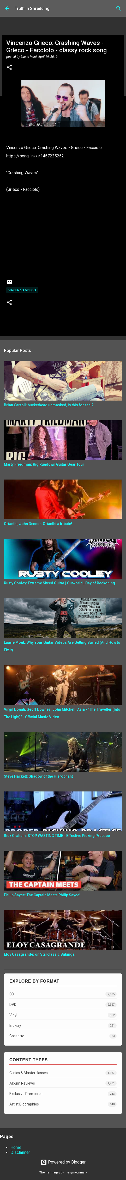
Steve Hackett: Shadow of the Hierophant (38, 776)
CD (63, 994)
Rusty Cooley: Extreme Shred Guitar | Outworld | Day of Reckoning (59, 583)
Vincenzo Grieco (22, 290)
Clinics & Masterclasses (63, 1072)
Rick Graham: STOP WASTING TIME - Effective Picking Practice (57, 836)
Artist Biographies (63, 1104)
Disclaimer (20, 1152)
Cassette (63, 1036)
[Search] (119, 8)
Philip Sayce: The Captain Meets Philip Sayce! (42, 895)
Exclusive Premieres (63, 1093)
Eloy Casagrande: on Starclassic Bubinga (39, 954)
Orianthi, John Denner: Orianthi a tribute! (38, 524)
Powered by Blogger (63, 1162)
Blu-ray (63, 1025)
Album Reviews (63, 1083)
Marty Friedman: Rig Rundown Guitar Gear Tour (44, 464)
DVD (63, 1004)
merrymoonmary (75, 1172)
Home (15, 1147)
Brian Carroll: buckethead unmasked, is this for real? (49, 405)
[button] (9, 67)
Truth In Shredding (32, 8)
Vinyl (63, 1015)
